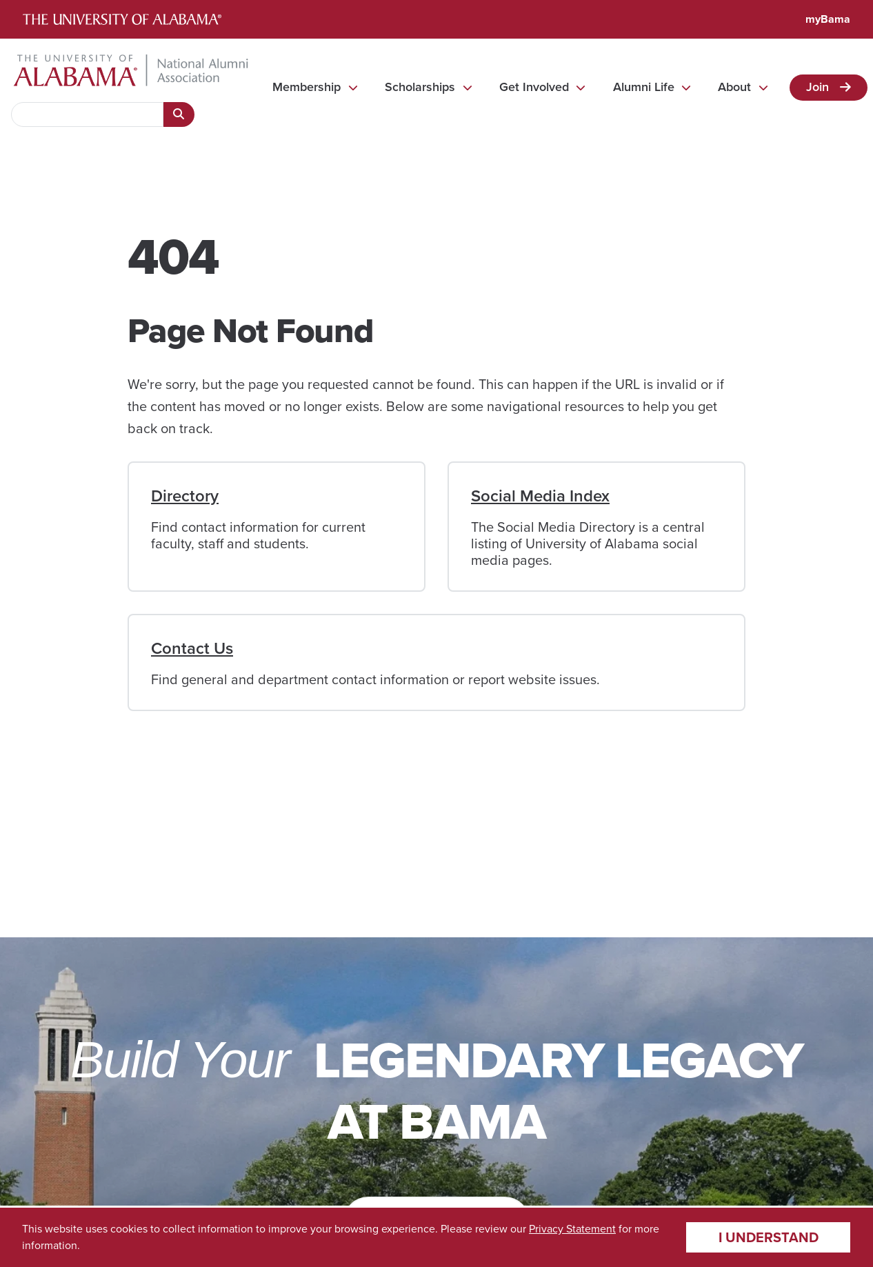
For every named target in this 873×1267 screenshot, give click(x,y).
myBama (827, 19)
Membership (306, 87)
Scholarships (420, 87)
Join (817, 87)
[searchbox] (87, 114)
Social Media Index (540, 495)
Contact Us (192, 648)
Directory (185, 495)
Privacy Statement (572, 1229)
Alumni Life (643, 87)
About (734, 87)
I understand (769, 1237)
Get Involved (534, 87)
